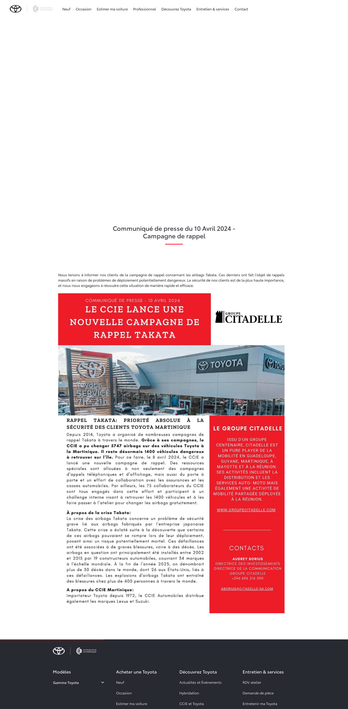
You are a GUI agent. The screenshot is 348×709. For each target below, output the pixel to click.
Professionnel (144, 8)
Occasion (83, 8)
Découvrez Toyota (176, 8)
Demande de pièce (258, 692)
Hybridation (189, 692)
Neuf (66, 8)
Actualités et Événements (200, 682)
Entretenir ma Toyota (260, 703)
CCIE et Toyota (191, 703)
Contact (241, 8)
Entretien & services (212, 8)
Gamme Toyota (66, 682)
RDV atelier (252, 682)
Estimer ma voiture (112, 8)
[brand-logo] (31, 9)
